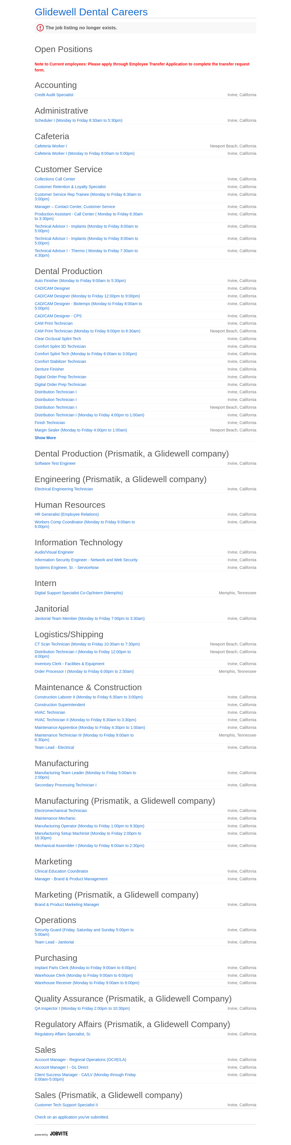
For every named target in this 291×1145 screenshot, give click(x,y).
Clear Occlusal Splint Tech (58, 338)
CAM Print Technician (54, 323)
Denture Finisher (49, 369)
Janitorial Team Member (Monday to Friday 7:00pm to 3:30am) (90, 618)
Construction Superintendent (60, 704)
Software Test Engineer (55, 463)
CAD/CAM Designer (52, 288)
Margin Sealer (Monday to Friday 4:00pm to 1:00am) (81, 430)
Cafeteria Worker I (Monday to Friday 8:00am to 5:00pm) (84, 153)
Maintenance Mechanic (55, 818)
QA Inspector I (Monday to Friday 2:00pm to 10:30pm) (82, 1008)
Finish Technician (50, 422)
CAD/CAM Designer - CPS (58, 316)
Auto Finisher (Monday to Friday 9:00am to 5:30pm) (80, 280)
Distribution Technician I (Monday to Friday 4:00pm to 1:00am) (89, 415)
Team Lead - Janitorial (54, 942)
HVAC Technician (50, 712)
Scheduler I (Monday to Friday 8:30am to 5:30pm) (78, 120)
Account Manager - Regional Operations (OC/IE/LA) (80, 1059)
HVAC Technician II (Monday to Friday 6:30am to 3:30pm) (85, 720)
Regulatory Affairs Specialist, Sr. (63, 1034)
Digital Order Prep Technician (60, 377)
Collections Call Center (55, 179)
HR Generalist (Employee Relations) (67, 514)
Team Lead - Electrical (54, 747)
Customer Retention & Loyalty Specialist (70, 186)
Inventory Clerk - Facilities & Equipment (69, 663)
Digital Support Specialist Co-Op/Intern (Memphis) (79, 593)
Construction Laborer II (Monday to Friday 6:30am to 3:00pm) (89, 697)
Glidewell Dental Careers (91, 12)
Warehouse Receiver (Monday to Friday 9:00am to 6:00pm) (87, 982)
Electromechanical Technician (61, 810)
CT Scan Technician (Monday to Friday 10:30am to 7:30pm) (87, 644)
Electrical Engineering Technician (64, 489)
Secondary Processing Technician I (66, 785)
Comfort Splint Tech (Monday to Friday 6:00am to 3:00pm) (86, 353)
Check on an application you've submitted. (72, 1117)
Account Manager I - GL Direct (61, 1067)
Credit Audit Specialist (54, 94)
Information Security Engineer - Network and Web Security (86, 560)
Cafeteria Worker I (51, 146)
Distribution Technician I (56, 392)
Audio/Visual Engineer (54, 552)
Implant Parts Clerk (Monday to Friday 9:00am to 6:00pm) (85, 967)
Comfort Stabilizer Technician (60, 361)
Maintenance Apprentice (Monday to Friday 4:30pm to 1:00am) (90, 727)
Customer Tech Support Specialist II (66, 1105)
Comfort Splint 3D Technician (60, 346)
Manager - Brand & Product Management (71, 879)
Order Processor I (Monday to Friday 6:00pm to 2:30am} (84, 671)
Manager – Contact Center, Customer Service (75, 206)
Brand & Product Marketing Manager (67, 904)
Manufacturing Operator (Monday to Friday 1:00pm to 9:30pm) (89, 826)
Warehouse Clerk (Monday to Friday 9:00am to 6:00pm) (84, 975)
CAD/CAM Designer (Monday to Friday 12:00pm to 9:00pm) (87, 296)
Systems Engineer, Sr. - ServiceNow (67, 567)
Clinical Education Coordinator (61, 871)
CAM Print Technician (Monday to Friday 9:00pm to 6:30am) (87, 331)
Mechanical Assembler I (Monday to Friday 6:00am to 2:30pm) (89, 845)
